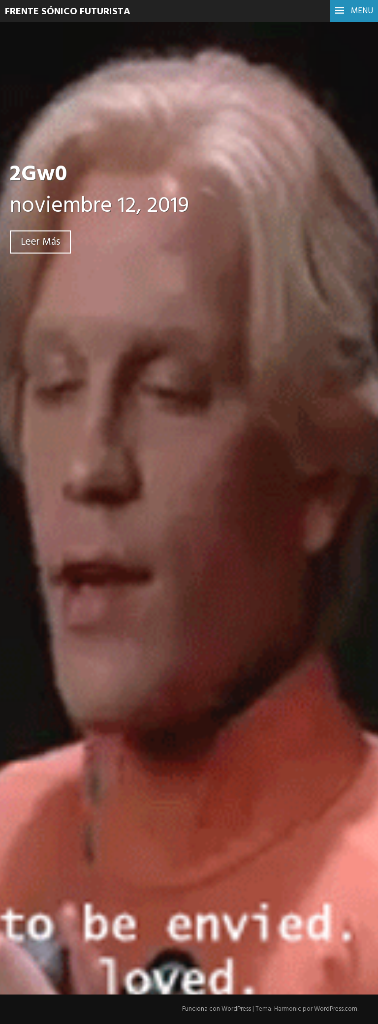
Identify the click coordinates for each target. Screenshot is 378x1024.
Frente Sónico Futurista (67, 12)
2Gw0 (38, 175)
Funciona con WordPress (216, 1009)
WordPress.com (335, 1009)
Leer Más (40, 242)
